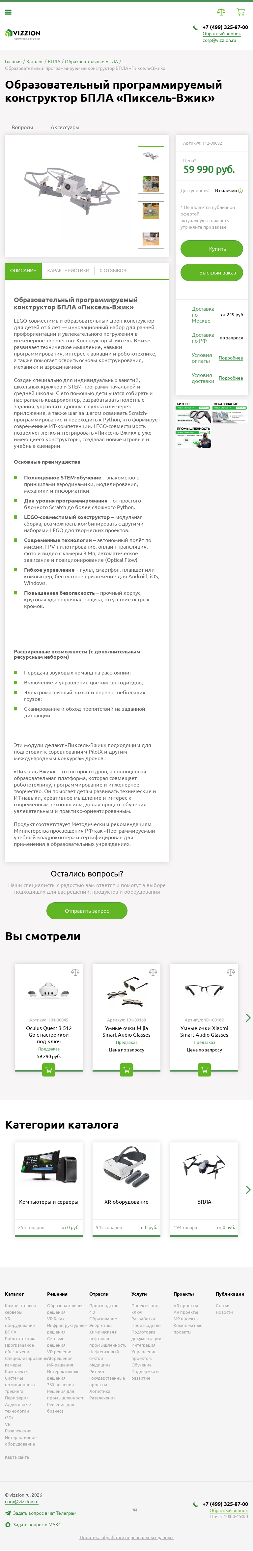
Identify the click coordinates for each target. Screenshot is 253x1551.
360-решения (60, 1385)
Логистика (99, 1392)
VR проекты (186, 1306)
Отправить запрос (87, 911)
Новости (224, 1312)
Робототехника (21, 1339)
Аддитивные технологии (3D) (18, 1412)
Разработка (143, 1319)
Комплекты (17, 1372)
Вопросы (22, 127)
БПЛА (204, 1202)
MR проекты (186, 1319)
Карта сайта (17, 1457)
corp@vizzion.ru (219, 40)
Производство (146, 1326)
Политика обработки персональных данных (127, 1538)
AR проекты (186, 1312)
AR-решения (59, 1359)
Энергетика (101, 1326)
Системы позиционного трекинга (20, 1385)
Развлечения (102, 1398)
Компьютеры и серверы (48, 1202)
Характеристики (68, 270)
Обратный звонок (222, 33)
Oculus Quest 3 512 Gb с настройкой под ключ (49, 1035)
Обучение (141, 1365)
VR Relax (56, 1319)
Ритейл (96, 1372)
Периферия (17, 1398)
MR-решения (60, 1365)
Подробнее (231, 357)
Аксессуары (65, 127)
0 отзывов (113, 270)
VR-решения (59, 1352)
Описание (23, 270)
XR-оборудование (126, 1202)
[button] (248, 1018)
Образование (103, 1319)
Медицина (100, 1365)
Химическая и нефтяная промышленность (107, 1339)
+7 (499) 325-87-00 (225, 27)
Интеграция (143, 1345)
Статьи (223, 1306)
